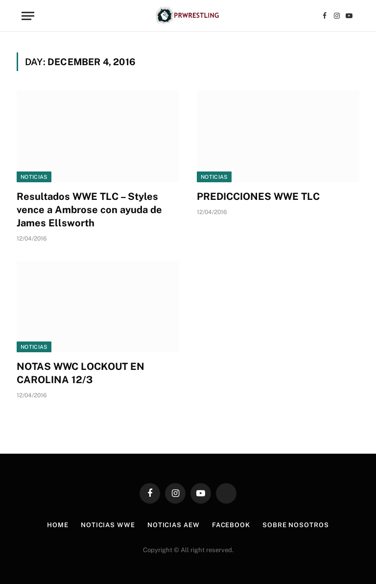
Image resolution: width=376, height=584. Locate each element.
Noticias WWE (108, 525)
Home (58, 525)
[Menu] (28, 16)
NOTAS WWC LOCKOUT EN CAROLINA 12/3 (80, 373)
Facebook (231, 525)
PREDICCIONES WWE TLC (258, 196)
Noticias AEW (173, 525)
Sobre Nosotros (295, 525)
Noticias (34, 177)
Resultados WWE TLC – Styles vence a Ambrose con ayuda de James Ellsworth (89, 210)
